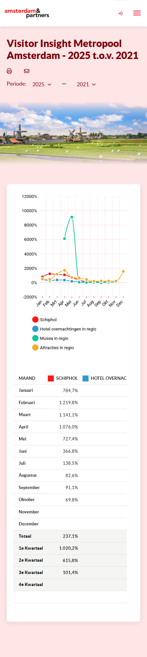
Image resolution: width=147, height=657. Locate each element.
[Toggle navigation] (137, 13)
